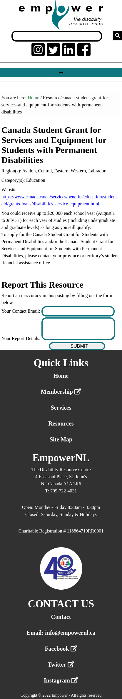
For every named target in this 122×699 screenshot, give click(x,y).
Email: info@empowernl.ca (60, 632)
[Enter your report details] (78, 328)
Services (61, 407)
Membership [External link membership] (61, 391)
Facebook (61, 648)
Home (33, 97)
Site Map (61, 439)
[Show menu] (61, 72)
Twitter (61, 664)
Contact (61, 617)
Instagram (61, 680)
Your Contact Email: (21, 311)
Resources (60, 423)
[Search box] (56, 36)
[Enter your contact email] (78, 311)
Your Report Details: (21, 338)
